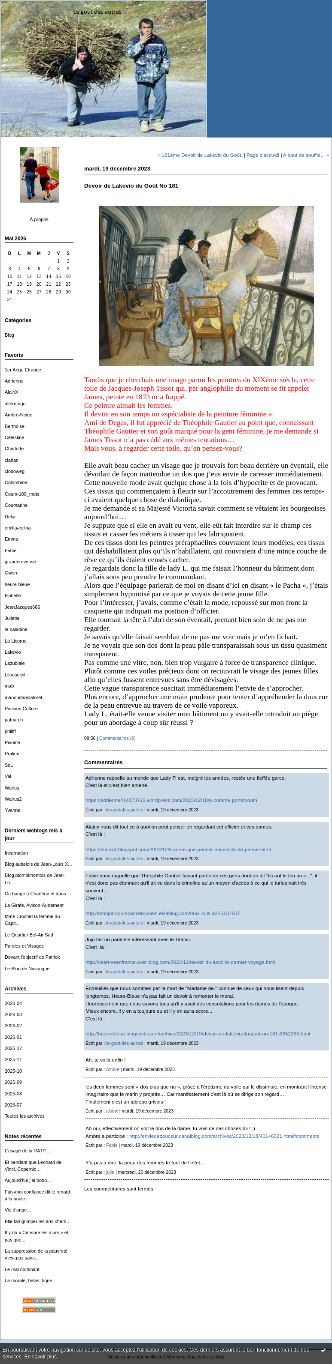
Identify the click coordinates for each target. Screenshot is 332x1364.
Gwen (11, 572)
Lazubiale (15, 663)
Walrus (12, 787)
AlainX (11, 392)
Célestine (14, 437)
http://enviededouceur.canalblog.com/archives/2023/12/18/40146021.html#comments (224, 1136)
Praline (12, 753)
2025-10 (13, 1071)
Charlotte (14, 448)
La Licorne (16, 640)
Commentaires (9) (117, 738)
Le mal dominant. (23, 1269)
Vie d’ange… (18, 1209)
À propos (39, 219)
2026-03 (13, 1014)
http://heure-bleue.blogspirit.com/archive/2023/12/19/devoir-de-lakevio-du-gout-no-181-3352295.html (197, 1033)
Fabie (10, 550)
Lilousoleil (15, 674)
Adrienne (14, 380)
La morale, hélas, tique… (31, 1280)
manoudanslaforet (23, 697)
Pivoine (12, 742)
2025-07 (13, 1104)
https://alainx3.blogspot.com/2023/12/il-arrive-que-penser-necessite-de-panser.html (178, 849)
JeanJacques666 (22, 607)
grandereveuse (20, 561)
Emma (11, 538)
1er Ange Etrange (23, 369)
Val (8, 776)
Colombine (16, 482)
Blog (9, 335)
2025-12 (13, 1048)
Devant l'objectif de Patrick (32, 957)
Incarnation (16, 852)
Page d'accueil (263, 155)
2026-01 (13, 1037)
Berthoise (14, 426)
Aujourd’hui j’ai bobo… (28, 1180)
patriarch (14, 719)
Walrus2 (13, 799)
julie (110, 1172)
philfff (10, 731)
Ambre (112, 1069)
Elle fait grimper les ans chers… (38, 1221)
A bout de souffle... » (306, 155)
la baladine (16, 629)
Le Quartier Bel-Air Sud (29, 934)
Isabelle (13, 595)
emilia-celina (18, 527)
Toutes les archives (25, 1116)
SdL (9, 765)
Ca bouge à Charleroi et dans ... (38, 893)
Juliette (12, 618)
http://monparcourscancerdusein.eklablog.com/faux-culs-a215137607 (162, 913)
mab (9, 685)
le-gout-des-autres (124, 809)
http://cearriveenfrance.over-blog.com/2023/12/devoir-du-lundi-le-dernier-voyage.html (180, 962)
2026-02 (13, 1025)
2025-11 (13, 1059)
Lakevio (13, 652)
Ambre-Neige (18, 414)
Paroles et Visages (24, 945)
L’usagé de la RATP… (28, 1150)
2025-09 (13, 1082)
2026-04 (13, 1003)
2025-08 (13, 1093)
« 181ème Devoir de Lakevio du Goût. (200, 155)
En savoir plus (40, 1357)
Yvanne (12, 810)
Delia (10, 516)
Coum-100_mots (22, 494)
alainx (112, 1110)
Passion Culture (21, 708)
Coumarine (16, 505)
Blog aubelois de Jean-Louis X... (38, 864)
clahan (11, 460)
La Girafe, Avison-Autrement (34, 905)
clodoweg (14, 471)
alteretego (15, 403)
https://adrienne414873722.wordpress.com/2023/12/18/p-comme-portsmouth (171, 800)
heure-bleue (17, 584)
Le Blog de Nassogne (27, 968)
